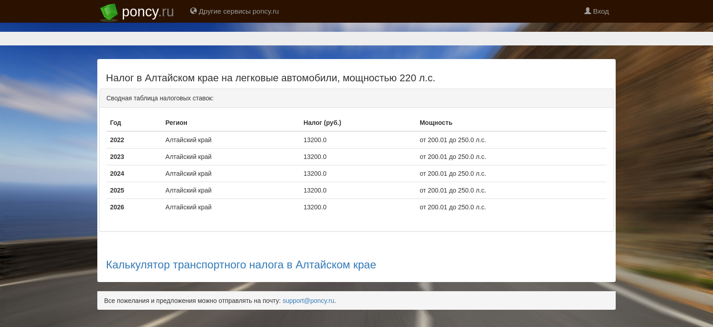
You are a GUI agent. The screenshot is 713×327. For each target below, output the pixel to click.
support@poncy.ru (308, 268)
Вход (596, 11)
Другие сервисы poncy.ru (234, 11)
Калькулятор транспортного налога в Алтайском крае (241, 233)
